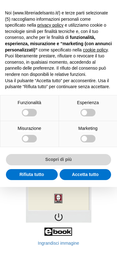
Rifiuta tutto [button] (31, 174)
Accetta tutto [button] (85, 174)
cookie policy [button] (95, 49)
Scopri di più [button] (58, 159)
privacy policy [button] (50, 25)
